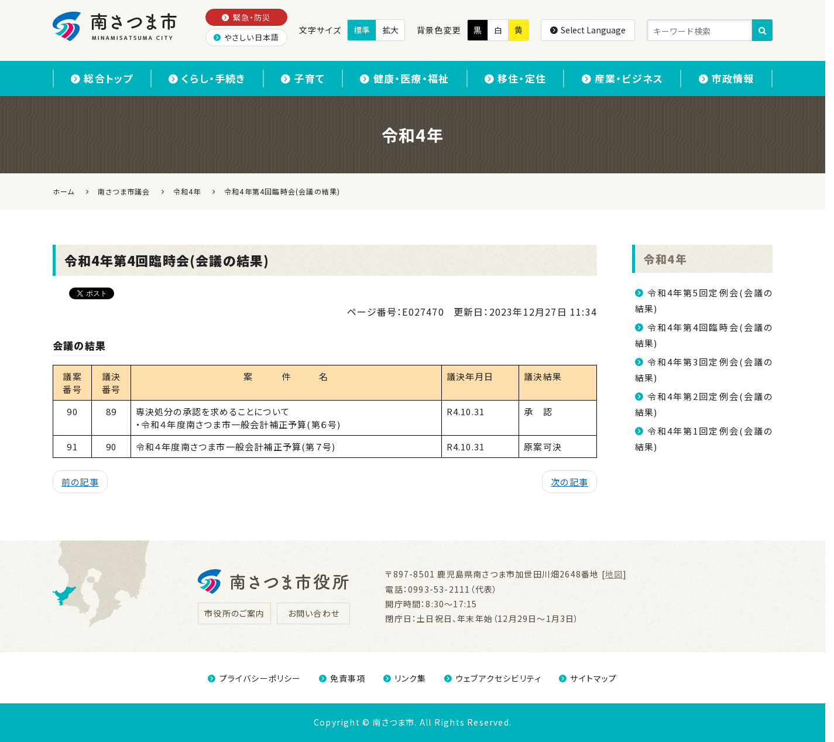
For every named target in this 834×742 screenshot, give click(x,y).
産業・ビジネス (623, 78)
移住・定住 (515, 78)
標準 (361, 30)
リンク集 (405, 678)
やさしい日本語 (247, 37)
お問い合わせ (313, 613)
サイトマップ (588, 678)
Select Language (588, 30)
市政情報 (726, 78)
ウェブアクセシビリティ (492, 678)
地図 (614, 574)
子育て (303, 78)
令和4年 (665, 258)
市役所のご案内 (234, 613)
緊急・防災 (246, 17)
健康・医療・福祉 (404, 78)
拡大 (390, 30)
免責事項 (342, 678)
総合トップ (102, 78)
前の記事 (80, 482)
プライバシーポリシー (254, 678)
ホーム (64, 191)
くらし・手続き (207, 78)
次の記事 (569, 482)
